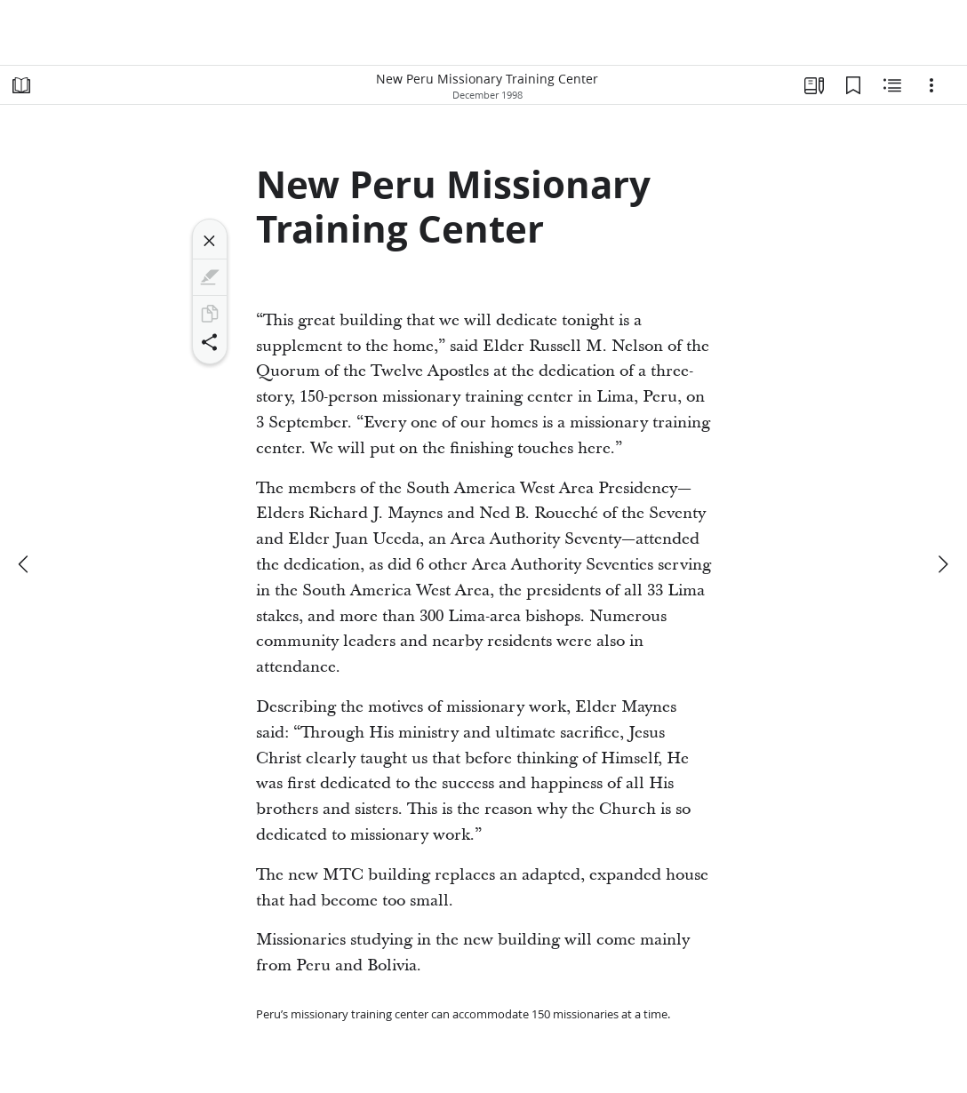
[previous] (25, 564)
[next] (942, 564)
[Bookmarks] (853, 85)
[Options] (931, 85)
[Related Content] (892, 85)
